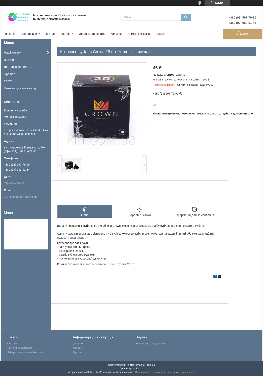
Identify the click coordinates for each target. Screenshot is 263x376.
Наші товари (29, 33)
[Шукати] (186, 17)
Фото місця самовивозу (20, 88)
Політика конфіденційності (180, 372)
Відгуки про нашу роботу (150, 343)
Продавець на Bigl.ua (131, 368)
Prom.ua (150, 365)
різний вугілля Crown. (122, 264)
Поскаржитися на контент (149, 372)
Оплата (77, 347)
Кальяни (116, 33)
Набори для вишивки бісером (25, 352)
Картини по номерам (19, 347)
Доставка (79, 343)
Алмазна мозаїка (139, 33)
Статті (8, 81)
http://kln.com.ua (14, 183)
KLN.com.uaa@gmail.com (20, 196)
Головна (9, 33)
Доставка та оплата (92, 33)
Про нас (50, 33)
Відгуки (160, 33)
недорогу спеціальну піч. (73, 237)
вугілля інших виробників (89, 264)
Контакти (67, 33)
